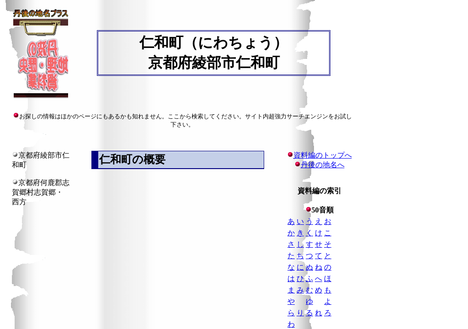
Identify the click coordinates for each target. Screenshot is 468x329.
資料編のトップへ (319, 155)
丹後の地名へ (323, 165)
